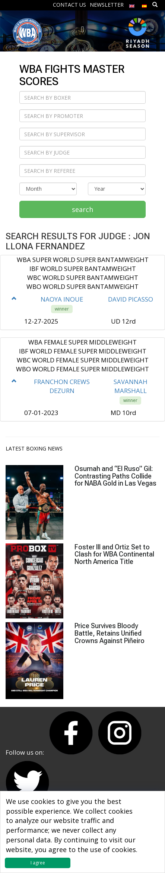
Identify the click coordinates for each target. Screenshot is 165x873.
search (82, 209)
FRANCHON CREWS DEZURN (62, 386)
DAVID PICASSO (130, 299)
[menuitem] (132, 4)
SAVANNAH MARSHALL (130, 386)
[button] (14, 298)
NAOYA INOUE (62, 299)
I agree (38, 863)
